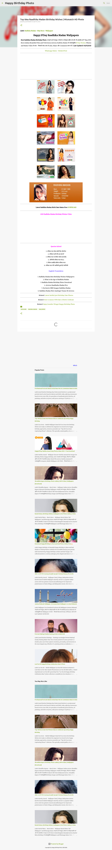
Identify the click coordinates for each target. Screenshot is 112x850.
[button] (21, 25)
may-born (23, 309)
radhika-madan (32, 309)
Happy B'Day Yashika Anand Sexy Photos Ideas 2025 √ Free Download (55, 451)
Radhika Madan (30, 31)
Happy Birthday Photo (19, 3)
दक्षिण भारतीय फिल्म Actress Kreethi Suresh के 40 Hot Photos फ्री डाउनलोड (54, 574)
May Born (40, 31)
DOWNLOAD (72, 207)
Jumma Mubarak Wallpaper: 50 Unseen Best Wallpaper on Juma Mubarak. (56, 604)
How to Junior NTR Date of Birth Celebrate (59, 300)
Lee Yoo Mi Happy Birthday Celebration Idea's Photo (50, 664)
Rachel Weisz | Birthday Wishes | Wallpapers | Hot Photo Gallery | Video (55, 514)
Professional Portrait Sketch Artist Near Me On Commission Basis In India (56, 388)
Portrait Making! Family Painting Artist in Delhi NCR (50, 634)
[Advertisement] (56, 66)
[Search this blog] (101, 3)
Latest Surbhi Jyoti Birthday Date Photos (59, 295)
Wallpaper (49, 31)
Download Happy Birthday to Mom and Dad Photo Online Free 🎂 (54, 544)
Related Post (62, 51)
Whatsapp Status (51, 51)
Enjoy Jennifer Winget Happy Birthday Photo (59, 304)
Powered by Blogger (56, 844)
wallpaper (42, 309)
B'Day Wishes (81, 43)
